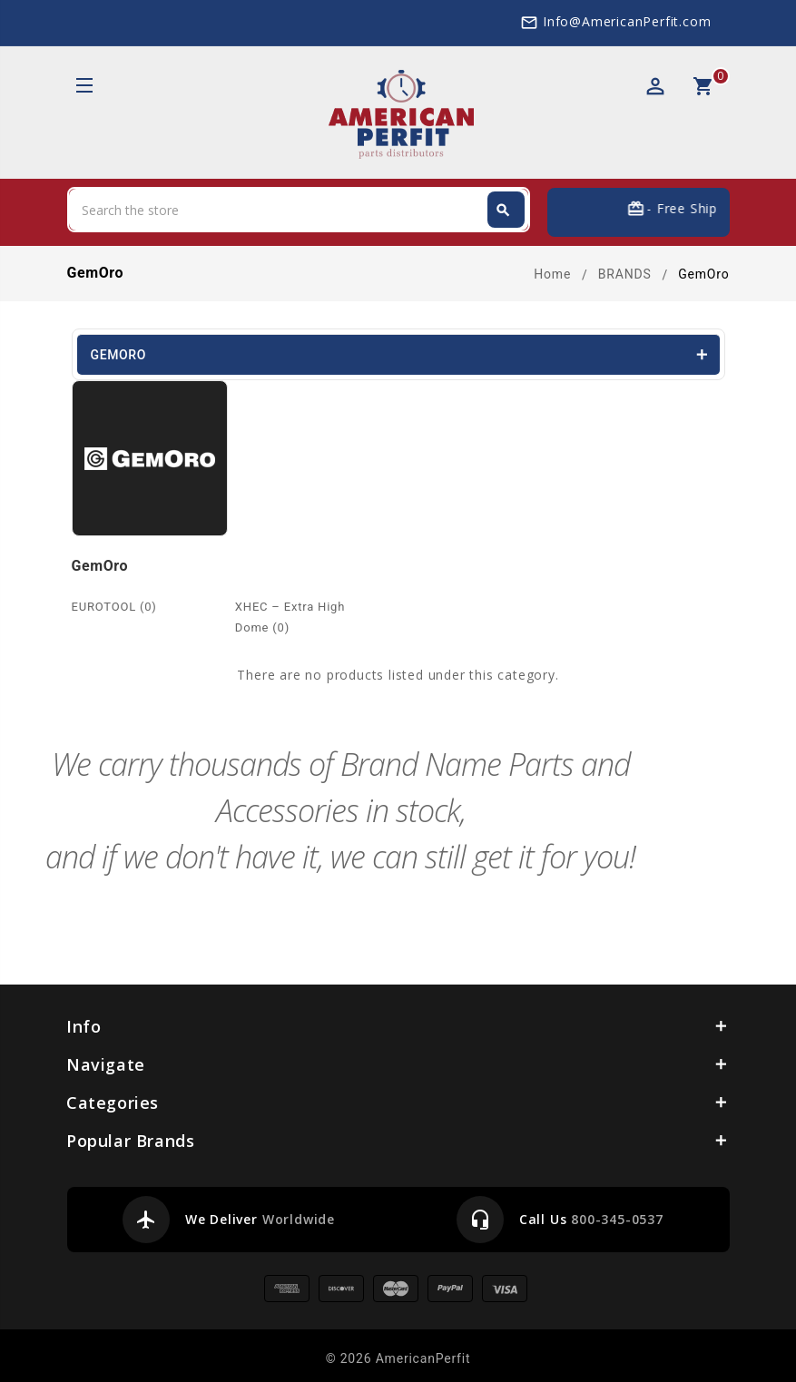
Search (503, 210)
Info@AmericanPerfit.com (627, 21)
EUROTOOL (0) (114, 606)
